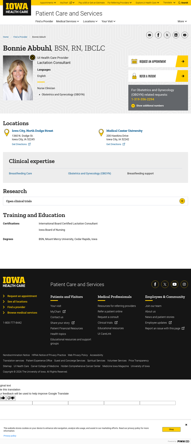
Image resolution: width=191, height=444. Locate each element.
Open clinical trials (19, 201)
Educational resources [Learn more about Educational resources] (111, 328)
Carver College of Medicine (45, 366)
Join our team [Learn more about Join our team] (153, 305)
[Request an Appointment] (158, 61)
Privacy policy (10, 436)
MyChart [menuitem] (64, 2)
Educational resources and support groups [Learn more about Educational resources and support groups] (70, 341)
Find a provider (16, 307)
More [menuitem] (181, 21)
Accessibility (96, 355)
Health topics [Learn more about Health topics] (58, 333)
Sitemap (7, 366)
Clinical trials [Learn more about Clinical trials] (105, 322)
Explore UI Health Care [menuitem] (146, 2)
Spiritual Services (96, 360)
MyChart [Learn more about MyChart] (55, 311)
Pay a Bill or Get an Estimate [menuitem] (92, 2)
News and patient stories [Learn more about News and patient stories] (159, 317)
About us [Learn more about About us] (150, 311)
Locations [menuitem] (89, 21)
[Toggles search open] (183, 2)
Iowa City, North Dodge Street (32, 130)
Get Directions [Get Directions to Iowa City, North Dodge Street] (19, 144)
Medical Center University (124, 130)
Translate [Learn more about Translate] (167, 2)
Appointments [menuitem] (46, 2)
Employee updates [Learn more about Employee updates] (156, 322)
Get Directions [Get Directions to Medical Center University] (113, 144)
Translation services (13, 360)
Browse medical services (22, 312)
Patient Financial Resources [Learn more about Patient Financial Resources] (66, 328)
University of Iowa (140, 366)
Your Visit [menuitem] (107, 21)
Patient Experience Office (39, 360)
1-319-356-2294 (142, 99)
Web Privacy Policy (78, 355)
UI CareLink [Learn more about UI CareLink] (104, 333)
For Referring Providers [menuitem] (118, 2)
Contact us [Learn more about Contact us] (56, 317)
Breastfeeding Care (20, 173)
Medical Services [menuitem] (66, 21)
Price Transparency (139, 360)
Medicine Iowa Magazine (116, 366)
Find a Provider (20, 37)
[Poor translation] (11, 398)
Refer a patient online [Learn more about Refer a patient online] (110, 311)
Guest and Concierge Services (69, 360)
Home (6, 37)
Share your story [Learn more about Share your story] (60, 322)
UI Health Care (21, 366)
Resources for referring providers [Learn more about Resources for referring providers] (117, 305)
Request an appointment (22, 296)
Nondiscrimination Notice (16, 355)
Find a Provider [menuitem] (44, 21)
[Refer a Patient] (158, 76)
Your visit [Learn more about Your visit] (55, 305)
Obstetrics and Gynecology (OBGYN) (89, 173)
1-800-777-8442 (12, 322)
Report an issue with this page (162, 328)
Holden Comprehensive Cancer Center (80, 366)
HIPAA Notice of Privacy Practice (49, 355)
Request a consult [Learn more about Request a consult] (108, 317)
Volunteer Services (117, 360)
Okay (171, 429)
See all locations (17, 301)
